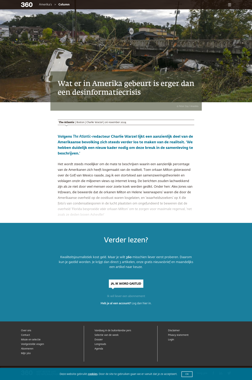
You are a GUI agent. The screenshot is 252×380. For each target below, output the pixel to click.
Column (64, 4)
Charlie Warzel (94, 122)
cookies (92, 374)
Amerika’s (45, 4)
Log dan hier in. (142, 303)
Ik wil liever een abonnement (126, 296)
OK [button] (187, 374)
